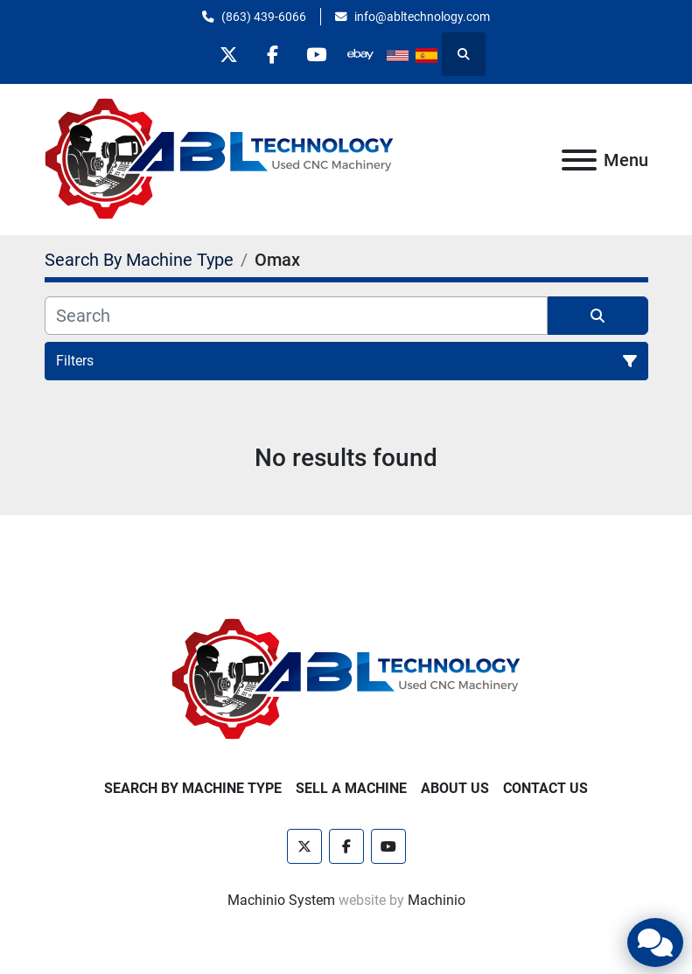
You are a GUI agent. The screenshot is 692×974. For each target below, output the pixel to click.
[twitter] (227, 54)
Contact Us (545, 788)
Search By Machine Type (193, 788)
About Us (455, 788)
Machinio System (281, 900)
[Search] (296, 315)
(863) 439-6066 (263, 17)
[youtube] (317, 54)
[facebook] (272, 54)
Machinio (436, 900)
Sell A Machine (351, 788)
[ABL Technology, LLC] (346, 679)
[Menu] (579, 160)
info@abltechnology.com (422, 17)
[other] (361, 54)
